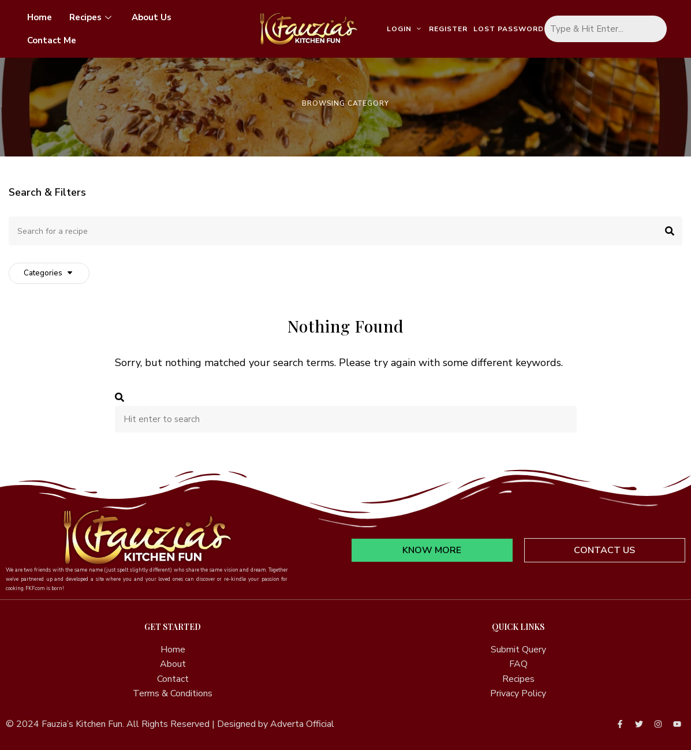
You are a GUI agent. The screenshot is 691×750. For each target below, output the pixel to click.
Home (39, 17)
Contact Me (51, 40)
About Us (151, 17)
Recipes (91, 17)
